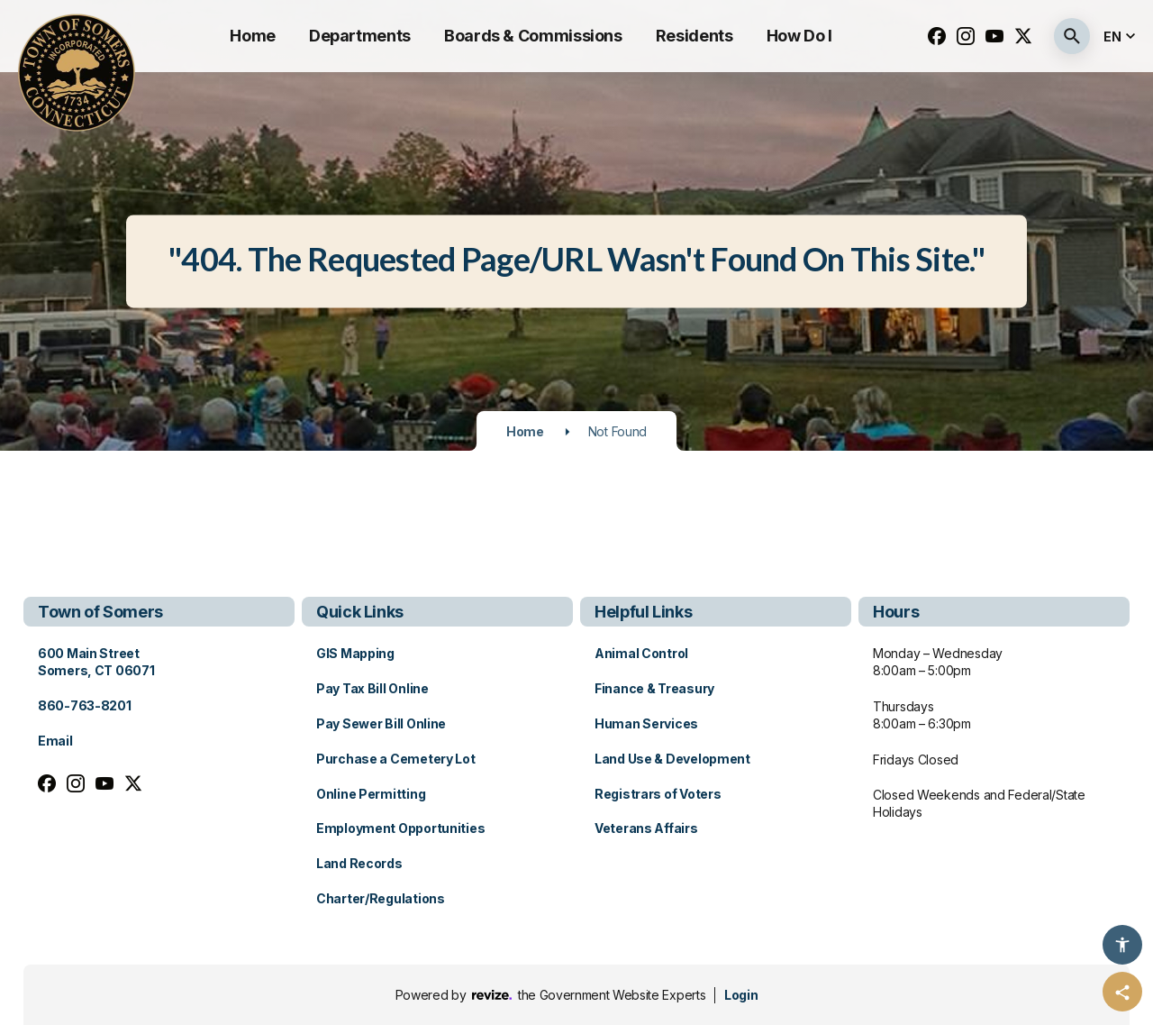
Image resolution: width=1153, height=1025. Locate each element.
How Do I (799, 35)
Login (741, 994)
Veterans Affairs (646, 828)
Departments (360, 35)
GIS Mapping (355, 653)
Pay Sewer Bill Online (381, 723)
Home (253, 35)
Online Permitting (370, 793)
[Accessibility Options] (1122, 945)
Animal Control (641, 653)
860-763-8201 (85, 705)
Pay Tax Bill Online (372, 688)
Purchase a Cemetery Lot (396, 758)
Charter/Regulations (380, 898)
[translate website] (1121, 36)
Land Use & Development (672, 758)
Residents (694, 35)
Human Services (646, 723)
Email (55, 740)
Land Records (359, 863)
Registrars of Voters (658, 793)
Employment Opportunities (400, 828)
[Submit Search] (1072, 36)
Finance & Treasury (654, 688)
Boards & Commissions (533, 35)
